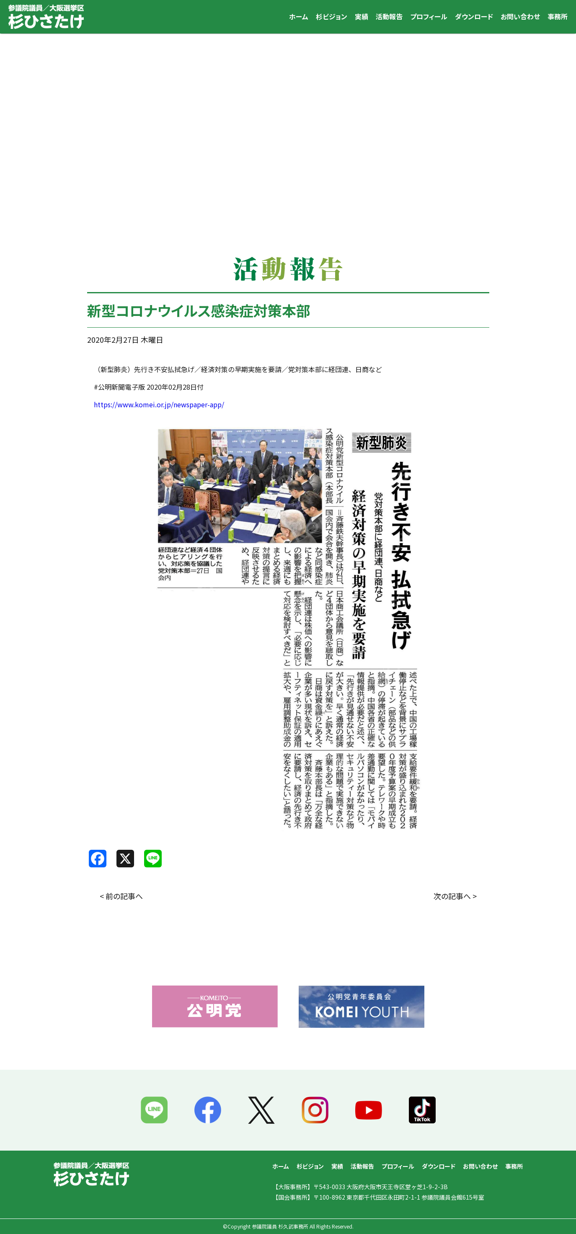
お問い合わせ (520, 16)
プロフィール (428, 16)
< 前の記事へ (121, 895)
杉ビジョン (331, 16)
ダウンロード (474, 16)
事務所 (558, 16)
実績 (361, 16)
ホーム (298, 16)
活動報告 (389, 16)
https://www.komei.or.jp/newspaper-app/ (159, 404)
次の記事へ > (455, 895)
